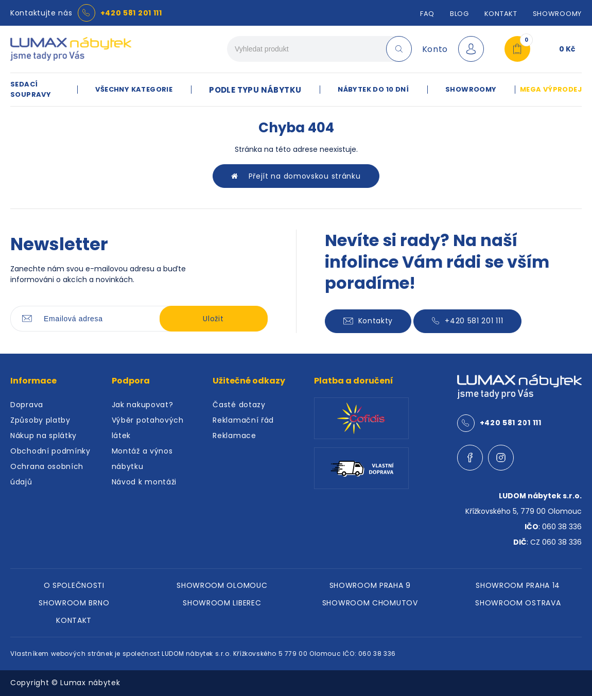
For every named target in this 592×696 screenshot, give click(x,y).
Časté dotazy (239, 404)
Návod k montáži (144, 482)
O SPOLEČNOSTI (74, 585)
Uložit (213, 319)
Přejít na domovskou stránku (295, 176)
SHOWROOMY (557, 14)
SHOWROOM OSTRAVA (518, 603)
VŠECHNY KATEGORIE (133, 89)
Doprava (26, 404)
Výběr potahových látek (148, 428)
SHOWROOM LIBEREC (222, 603)
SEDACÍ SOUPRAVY (30, 89)
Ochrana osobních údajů (46, 474)
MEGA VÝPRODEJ (551, 89)
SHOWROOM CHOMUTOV (370, 603)
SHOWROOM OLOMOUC (222, 585)
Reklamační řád (243, 420)
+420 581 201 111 (131, 13)
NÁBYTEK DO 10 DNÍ (373, 89)
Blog (459, 14)
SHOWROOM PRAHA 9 (370, 585)
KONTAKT (74, 620)
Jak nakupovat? (142, 404)
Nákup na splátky (43, 435)
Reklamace (234, 435)
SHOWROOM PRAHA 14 (518, 585)
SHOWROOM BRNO (74, 603)
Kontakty (368, 321)
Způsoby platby (40, 420)
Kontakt (500, 14)
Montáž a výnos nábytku (142, 459)
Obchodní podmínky (50, 451)
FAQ (427, 14)
